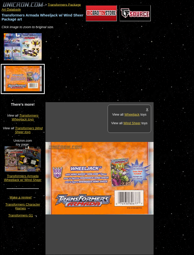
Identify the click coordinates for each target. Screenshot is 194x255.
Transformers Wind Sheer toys (29, 130)
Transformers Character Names (22, 206)
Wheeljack (131, 114)
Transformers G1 (20, 215)
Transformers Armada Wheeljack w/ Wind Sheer (22, 178)
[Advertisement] (104, 65)
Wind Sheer (131, 123)
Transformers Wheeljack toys (25, 117)
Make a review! (21, 197)
